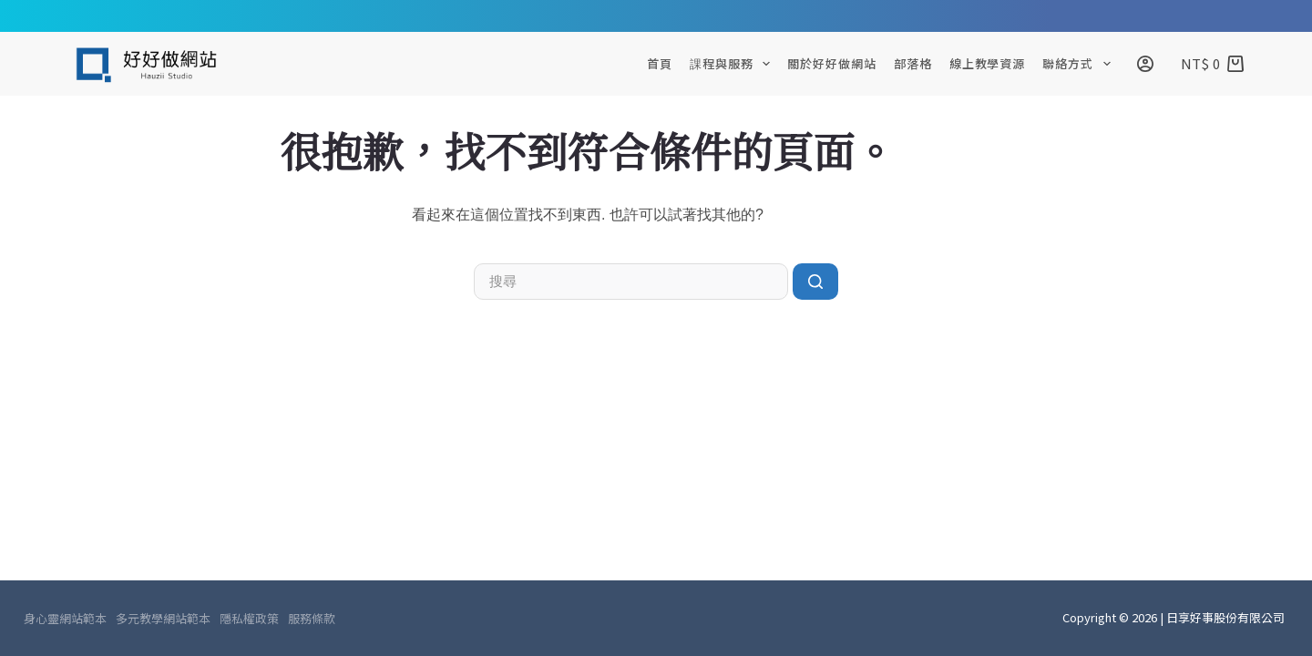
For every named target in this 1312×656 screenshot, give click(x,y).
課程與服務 (733, 64)
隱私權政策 (249, 618)
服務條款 (311, 618)
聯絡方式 (1079, 64)
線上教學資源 (987, 63)
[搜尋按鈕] (815, 281)
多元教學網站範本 (163, 618)
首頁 (659, 63)
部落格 (913, 63)
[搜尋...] (631, 281)
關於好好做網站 (831, 63)
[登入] (1145, 64)
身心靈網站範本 (65, 618)
